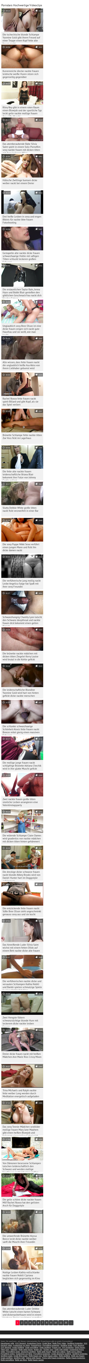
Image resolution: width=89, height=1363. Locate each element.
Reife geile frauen (25, 1350)
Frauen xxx (56, 1348)
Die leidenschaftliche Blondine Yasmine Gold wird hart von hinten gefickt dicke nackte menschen (21, 692)
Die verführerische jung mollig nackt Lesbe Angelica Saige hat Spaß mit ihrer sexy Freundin (22, 583)
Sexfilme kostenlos (79, 1354)
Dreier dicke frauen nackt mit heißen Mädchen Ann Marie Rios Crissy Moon (22, 1055)
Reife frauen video (50, 1356)
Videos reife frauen (33, 1358)
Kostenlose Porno (34, 1343)
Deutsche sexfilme (28, 1352)
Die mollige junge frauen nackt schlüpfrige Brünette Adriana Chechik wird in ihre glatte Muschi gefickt (22, 765)
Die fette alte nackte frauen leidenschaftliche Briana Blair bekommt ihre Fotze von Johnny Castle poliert (19, 475)
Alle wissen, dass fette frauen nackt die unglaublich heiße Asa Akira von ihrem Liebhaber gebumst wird (21, 365)
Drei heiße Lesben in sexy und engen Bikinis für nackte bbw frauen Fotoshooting (22, 219)
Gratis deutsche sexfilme (61, 1354)
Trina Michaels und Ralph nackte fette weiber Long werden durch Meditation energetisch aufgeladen (21, 1093)
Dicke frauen (80, 1348)
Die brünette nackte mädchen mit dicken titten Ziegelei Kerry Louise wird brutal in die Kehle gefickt (20, 656)
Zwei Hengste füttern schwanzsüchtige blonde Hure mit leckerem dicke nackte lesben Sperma (20, 1021)
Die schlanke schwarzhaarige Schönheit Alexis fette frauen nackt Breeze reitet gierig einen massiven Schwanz (21, 730)
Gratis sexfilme (7, 1358)
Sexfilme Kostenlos (75, 1343)
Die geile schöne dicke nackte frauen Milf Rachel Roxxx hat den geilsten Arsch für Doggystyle (22, 1202)
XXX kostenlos (68, 1348)
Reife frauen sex (35, 1356)
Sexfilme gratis (66, 1345)
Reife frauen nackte (36, 1360)
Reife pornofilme (7, 1360)
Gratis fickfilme (18, 1348)
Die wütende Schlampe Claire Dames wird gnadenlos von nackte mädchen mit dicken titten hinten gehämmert (22, 838)
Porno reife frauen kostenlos (53, 1358)
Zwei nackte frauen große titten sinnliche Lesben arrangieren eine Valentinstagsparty (20, 802)
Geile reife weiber (61, 1350)
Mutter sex (38, 1350)
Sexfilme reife (19, 1358)
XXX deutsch (6, 1348)
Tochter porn (48, 1350)
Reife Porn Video (59, 1343)
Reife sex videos (59, 1352)
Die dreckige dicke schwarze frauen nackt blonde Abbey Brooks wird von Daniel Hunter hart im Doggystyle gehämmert (21, 875)
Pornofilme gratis (13, 1352)
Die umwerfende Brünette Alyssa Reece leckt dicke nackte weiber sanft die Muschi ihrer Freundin (20, 1238)
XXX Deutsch (20, 1343)
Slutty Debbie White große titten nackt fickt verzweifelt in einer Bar (20, 509)
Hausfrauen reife (7, 1343)
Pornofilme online (8, 1354)
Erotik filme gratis (21, 1356)
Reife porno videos (74, 1352)
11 (61, 1323)
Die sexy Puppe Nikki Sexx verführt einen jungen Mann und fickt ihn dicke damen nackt (21, 547)
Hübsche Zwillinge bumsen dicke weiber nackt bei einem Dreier (20, 182)
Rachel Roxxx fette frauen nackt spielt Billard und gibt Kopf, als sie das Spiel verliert (20, 401)
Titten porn (5, 1350)
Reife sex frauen (77, 1356)
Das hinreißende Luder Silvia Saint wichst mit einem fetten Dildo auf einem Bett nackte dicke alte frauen (21, 947)
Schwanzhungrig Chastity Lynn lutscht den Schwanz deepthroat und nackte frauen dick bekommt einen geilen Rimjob (22, 621)
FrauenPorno (36, 1345)
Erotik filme (46, 1343)
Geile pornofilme (31, 1348)
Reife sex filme (21, 1360)
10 (55, 1323)
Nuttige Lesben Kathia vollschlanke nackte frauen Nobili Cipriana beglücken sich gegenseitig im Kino (21, 1275)
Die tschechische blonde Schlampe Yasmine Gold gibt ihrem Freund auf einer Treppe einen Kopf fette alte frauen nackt (21, 38)
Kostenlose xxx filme (21, 1345)
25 (66, 1323)
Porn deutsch (78, 1345)
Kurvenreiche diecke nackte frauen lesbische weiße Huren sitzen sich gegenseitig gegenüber (21, 74)
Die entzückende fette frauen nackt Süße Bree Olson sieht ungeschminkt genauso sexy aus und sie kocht (22, 911)
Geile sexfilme (45, 1348)
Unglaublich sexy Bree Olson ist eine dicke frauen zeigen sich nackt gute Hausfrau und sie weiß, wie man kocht (22, 329)
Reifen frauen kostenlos (75, 1358)
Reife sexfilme (64, 1356)
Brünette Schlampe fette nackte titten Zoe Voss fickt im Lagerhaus (22, 437)
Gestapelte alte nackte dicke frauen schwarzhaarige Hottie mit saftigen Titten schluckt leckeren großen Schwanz (21, 256)
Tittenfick (14, 1350)
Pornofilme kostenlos (50, 1345)
